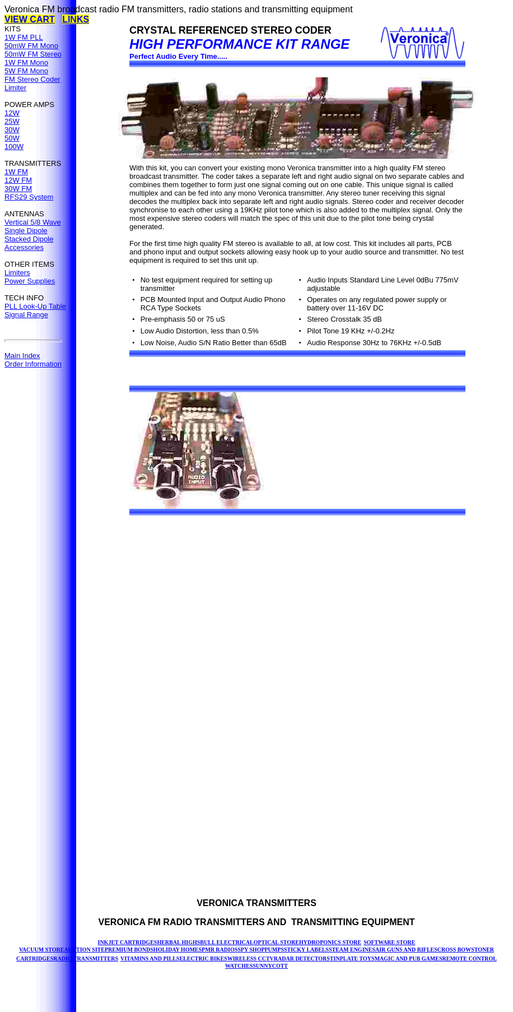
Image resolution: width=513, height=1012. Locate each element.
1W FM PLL (23, 37)
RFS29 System (28, 197)
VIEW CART (29, 19)
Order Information (33, 364)
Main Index (22, 355)
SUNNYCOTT (270, 966)
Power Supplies (29, 281)
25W (12, 121)
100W (14, 146)
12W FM (18, 180)
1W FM (16, 172)
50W (12, 138)
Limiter (15, 87)
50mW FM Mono (31, 45)
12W (12, 113)
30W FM (18, 188)
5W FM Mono (26, 71)
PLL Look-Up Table (35, 306)
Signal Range (26, 314)
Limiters (17, 272)
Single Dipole (26, 230)
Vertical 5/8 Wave (32, 222)
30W (12, 130)
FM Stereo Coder (32, 79)
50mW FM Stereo (33, 54)
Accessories (24, 247)
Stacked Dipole (28, 239)
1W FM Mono (26, 62)
